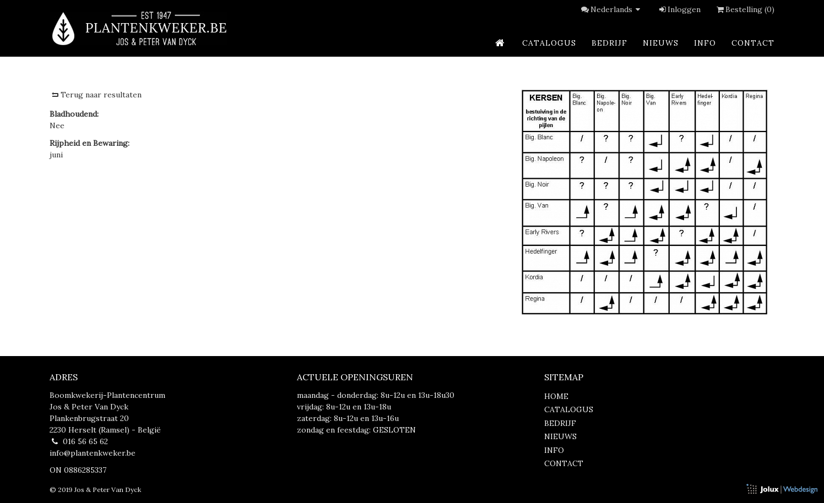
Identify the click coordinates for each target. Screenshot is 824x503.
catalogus (549, 43)
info (705, 43)
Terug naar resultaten (96, 95)
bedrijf (609, 43)
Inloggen (679, 9)
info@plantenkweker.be (92, 453)
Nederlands (616, 9)
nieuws (661, 43)
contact (752, 43)
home (556, 396)
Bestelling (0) (744, 9)
